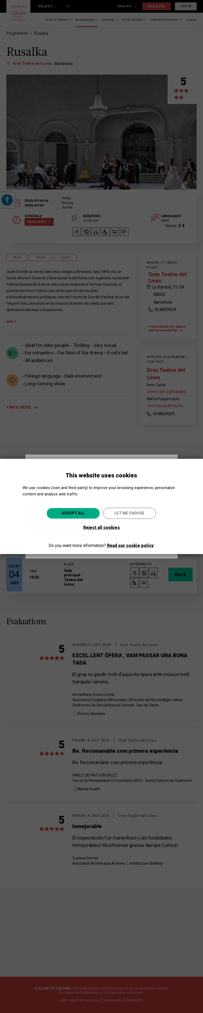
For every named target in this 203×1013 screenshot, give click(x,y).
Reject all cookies (101, 527)
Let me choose (129, 513)
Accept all (73, 513)
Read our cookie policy (130, 545)
